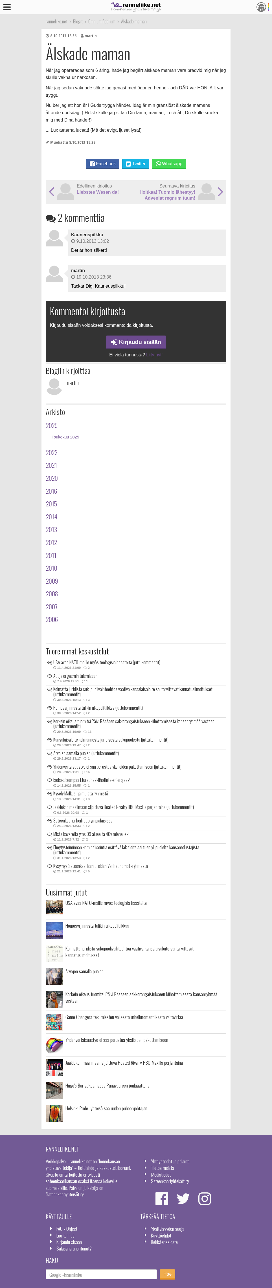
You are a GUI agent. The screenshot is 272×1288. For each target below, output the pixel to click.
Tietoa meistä (162, 1167)
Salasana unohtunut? (74, 1248)
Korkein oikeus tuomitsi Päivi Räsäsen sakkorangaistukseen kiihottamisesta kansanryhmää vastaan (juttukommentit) (133, 724)
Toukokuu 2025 (65, 437)
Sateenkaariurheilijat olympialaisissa (83, 820)
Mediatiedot (161, 1174)
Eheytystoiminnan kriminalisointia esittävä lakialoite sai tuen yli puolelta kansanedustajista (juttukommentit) (126, 850)
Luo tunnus (65, 1235)
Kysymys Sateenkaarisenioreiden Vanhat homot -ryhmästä (100, 866)
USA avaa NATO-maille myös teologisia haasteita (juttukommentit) (106, 662)
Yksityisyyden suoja (167, 1228)
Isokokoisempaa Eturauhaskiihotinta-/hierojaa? (91, 780)
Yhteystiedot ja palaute (170, 1161)
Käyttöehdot (161, 1235)
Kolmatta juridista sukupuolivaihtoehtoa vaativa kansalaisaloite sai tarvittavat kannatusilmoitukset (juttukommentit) (132, 692)
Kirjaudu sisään (136, 342)
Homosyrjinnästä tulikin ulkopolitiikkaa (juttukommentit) (98, 707)
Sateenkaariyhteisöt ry (170, 1181)
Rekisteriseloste (164, 1241)
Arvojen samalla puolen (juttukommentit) (86, 753)
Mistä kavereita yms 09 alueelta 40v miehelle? (91, 834)
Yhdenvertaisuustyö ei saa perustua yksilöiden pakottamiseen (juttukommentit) (117, 766)
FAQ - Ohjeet (66, 1228)
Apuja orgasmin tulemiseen (75, 675)
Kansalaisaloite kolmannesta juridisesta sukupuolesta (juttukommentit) (110, 739)
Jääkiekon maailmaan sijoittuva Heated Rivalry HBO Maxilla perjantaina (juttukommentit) (123, 807)
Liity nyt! (154, 354)
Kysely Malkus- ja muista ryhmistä (80, 793)
